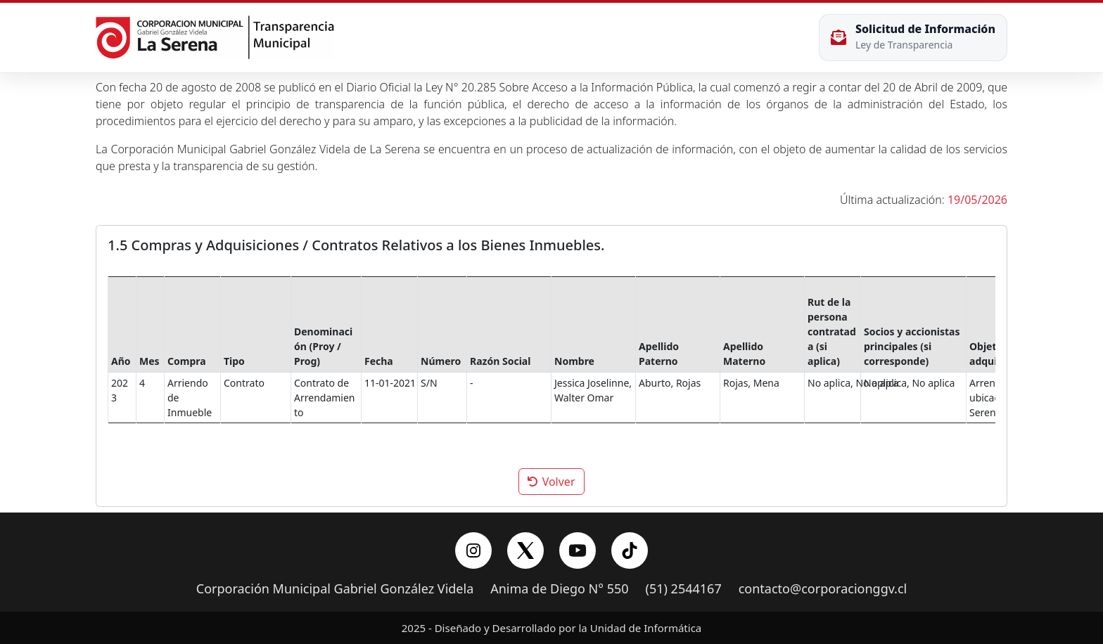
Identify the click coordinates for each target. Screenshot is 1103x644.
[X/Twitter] (525, 550)
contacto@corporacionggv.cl (823, 589)
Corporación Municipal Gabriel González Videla (334, 589)
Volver (551, 481)
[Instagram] (473, 550)
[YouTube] (577, 550)
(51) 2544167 (684, 589)
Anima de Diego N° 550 (559, 589)
